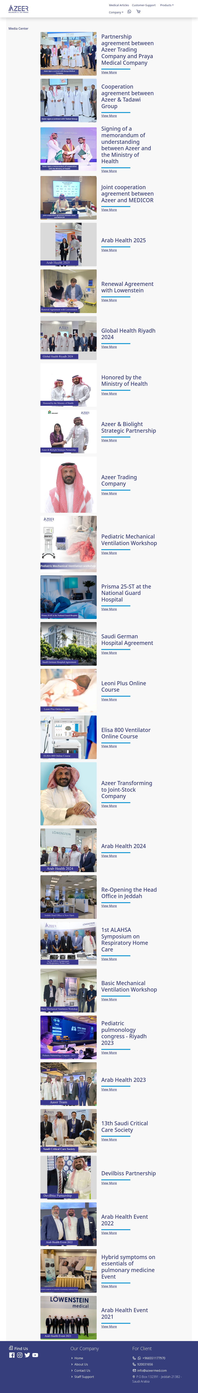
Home (78, 1358)
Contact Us (82, 1370)
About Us (81, 1364)
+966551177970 (154, 1358)
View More (109, 72)
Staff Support (84, 1377)
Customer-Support (144, 5)
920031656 (145, 1364)
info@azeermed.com (152, 1370)
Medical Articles (119, 5)
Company (115, 12)
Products (166, 5)
